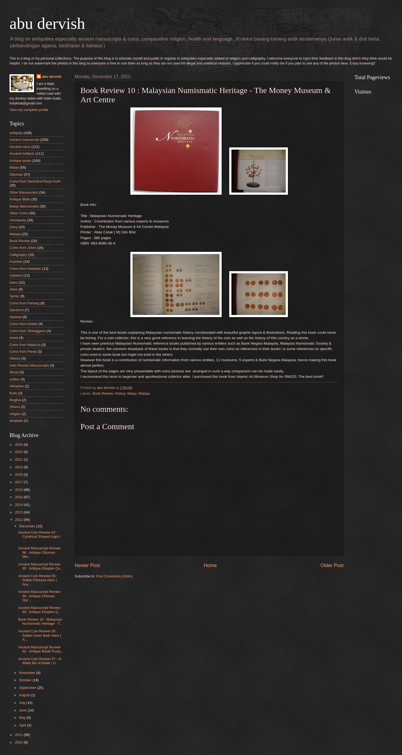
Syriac (14, 296)
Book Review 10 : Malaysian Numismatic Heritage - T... (40, 621)
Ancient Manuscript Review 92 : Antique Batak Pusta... (41, 649)
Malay (131, 393)
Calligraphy (18, 255)
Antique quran (20, 161)
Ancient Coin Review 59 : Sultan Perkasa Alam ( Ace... (37, 580)
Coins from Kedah (23, 324)
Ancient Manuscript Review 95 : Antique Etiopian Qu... (40, 566)
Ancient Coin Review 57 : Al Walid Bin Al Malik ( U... (39, 661)
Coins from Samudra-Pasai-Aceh (35, 181)
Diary (14, 227)
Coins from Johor (23, 248)
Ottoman (16, 174)
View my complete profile (29, 110)
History (120, 393)
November (27, 673)
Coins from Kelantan (25, 269)
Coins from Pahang (24, 303)
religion (15, 414)
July (22, 703)
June (23, 710)
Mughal (15, 400)
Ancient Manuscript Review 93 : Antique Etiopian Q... (39, 610)
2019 (19, 467)
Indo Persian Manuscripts (29, 365)
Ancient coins (20, 147)
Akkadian (17, 386)
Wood (14, 372)
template (16, 421)
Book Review (103, 393)
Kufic (13, 393)
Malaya (144, 393)
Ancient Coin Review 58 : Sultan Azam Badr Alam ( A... (39, 635)
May (23, 718)
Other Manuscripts (24, 192)
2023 (19, 452)
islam (14, 282)
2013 (19, 512)
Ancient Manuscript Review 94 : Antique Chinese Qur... (39, 596)
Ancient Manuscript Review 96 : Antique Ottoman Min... (39, 552)
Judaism (16, 275)
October (25, 680)
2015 (19, 497)
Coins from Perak (23, 351)
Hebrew (15, 317)
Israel (14, 338)
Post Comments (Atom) (114, 576)
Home (210, 565)
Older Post (332, 565)
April (23, 725)
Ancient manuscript (24, 140)
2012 (19, 520)
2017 (19, 482)
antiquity (16, 133)
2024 (19, 445)
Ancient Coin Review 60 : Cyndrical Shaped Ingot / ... (39, 536)
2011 (19, 735)
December (27, 526)
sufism (15, 379)
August (25, 695)
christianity (18, 220)
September (28, 688)
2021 (19, 459)
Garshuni (17, 310)
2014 (19, 505)
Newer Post (87, 565)
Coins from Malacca (25, 345)
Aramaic (16, 261)
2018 (19, 474)
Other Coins (19, 213)
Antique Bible (20, 199)
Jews (13, 289)
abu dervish (47, 23)
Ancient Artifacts (22, 153)
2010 (19, 742)
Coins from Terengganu (28, 331)
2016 (19, 490)
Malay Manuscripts (24, 206)
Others (15, 407)
